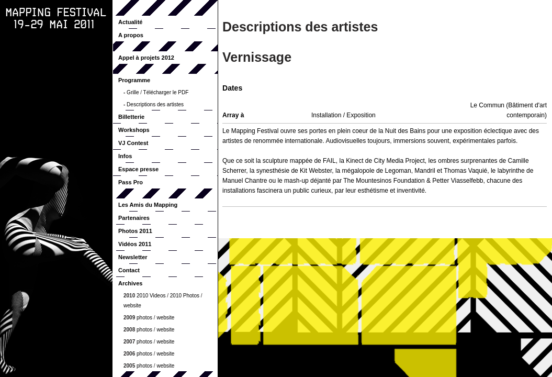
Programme (134, 80)
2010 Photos (184, 295)
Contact (129, 270)
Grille (133, 92)
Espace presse (138, 169)
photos (144, 317)
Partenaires (134, 218)
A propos (130, 35)
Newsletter (133, 257)
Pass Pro (130, 182)
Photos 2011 (135, 231)
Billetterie (131, 117)
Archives (130, 283)
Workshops (134, 130)
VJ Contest (133, 143)
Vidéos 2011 (134, 244)
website (132, 305)
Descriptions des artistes (155, 104)
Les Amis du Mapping (147, 205)
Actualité (130, 22)
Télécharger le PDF (166, 92)
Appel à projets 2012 (146, 57)
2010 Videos (151, 295)
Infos (125, 156)
